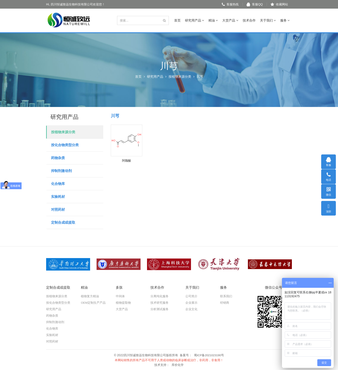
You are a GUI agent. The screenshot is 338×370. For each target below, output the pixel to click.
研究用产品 (194, 20)
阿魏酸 (126, 160)
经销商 (224, 302)
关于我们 (268, 20)
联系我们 (226, 296)
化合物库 (58, 184)
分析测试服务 (159, 309)
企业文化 (191, 309)
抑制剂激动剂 (61, 171)
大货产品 (230, 20)
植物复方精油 (90, 296)
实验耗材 (58, 196)
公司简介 (191, 296)
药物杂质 (58, 158)
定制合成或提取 (63, 222)
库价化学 (178, 364)
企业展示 (191, 302)
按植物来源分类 (180, 76)
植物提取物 (123, 302)
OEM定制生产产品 (93, 302)
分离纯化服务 (159, 296)
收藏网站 (279, 4)
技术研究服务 (159, 302)
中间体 (120, 296)
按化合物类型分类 (65, 145)
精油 (213, 20)
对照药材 (58, 209)
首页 (177, 20)
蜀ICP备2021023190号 (209, 355)
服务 (285, 20)
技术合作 (249, 20)
